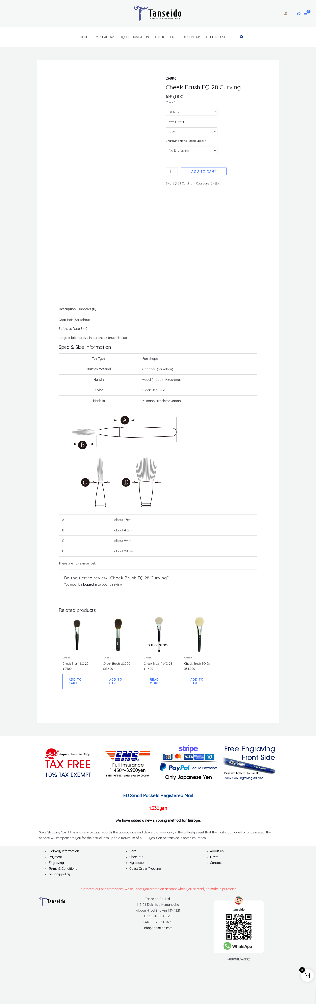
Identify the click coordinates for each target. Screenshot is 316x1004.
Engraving (56, 866)
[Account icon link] (286, 13)
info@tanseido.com (158, 931)
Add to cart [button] (76, 681)
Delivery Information (64, 854)
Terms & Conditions (63, 872)
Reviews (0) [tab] (87, 308)
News (214, 860)
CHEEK (171, 79)
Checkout (136, 860)
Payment (55, 860)
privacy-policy (59, 877)
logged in (90, 583)
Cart (132, 854)
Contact (216, 866)
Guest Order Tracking (145, 872)
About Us (217, 854)
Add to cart (203, 171)
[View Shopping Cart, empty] (302, 13)
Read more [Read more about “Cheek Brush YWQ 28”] (155, 684)
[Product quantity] (172, 172)
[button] (228, 37)
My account (138, 866)
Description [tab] (67, 308)
